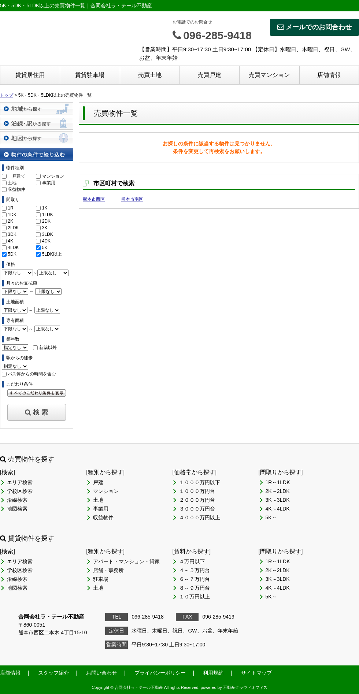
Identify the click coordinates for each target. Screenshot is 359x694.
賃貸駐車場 (89, 75)
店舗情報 (329, 75)
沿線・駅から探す (36, 123)
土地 (12, 182)
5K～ (271, 517)
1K (45, 208)
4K (10, 241)
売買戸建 (209, 75)
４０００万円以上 (199, 517)
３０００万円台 (197, 509)
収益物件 (16, 189)
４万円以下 (192, 561)
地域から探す (36, 108)
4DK (46, 241)
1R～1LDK (278, 482)
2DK (46, 221)
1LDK (47, 214)
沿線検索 (17, 500)
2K (10, 221)
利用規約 (213, 673)
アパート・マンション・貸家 (126, 561)
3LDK (47, 234)
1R (10, 208)
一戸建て (16, 176)
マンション (53, 176)
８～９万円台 (194, 588)
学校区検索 (20, 491)
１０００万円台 (197, 491)
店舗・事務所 (108, 570)
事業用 (48, 182)
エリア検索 (20, 482)
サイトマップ (256, 673)
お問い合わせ (101, 673)
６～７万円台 (194, 579)
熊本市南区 (132, 199)
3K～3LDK (278, 500)
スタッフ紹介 (53, 673)
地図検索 (17, 509)
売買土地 (150, 75)
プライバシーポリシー (160, 673)
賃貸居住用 (30, 75)
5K (45, 247)
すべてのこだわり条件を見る (36, 393)
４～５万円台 (194, 570)
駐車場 (100, 579)
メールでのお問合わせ (314, 27)
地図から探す (36, 137)
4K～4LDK (278, 509)
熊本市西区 (94, 199)
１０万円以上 (194, 597)
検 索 (36, 412)
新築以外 (48, 347)
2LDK (13, 227)
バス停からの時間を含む (32, 373)
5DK (12, 254)
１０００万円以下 (199, 482)
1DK (12, 214)
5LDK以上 (52, 254)
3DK (12, 234)
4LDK (13, 247)
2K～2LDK (278, 491)
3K (45, 227)
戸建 (98, 482)
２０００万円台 (197, 500)
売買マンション (269, 75)
